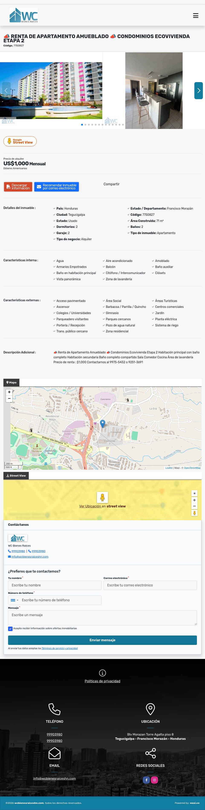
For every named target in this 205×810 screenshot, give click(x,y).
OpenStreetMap (192, 468)
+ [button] (9, 392)
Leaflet (168, 468)
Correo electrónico (116, 578)
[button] (82, 125)
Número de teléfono (21, 593)
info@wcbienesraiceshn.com (30, 556)
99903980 (18, 551)
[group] (51, 90)
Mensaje (14, 608)
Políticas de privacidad (102, 681)
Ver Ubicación (90, 506)
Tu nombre (15, 578)
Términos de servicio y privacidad (60, 648)
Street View (20, 141)
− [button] (9, 399)
